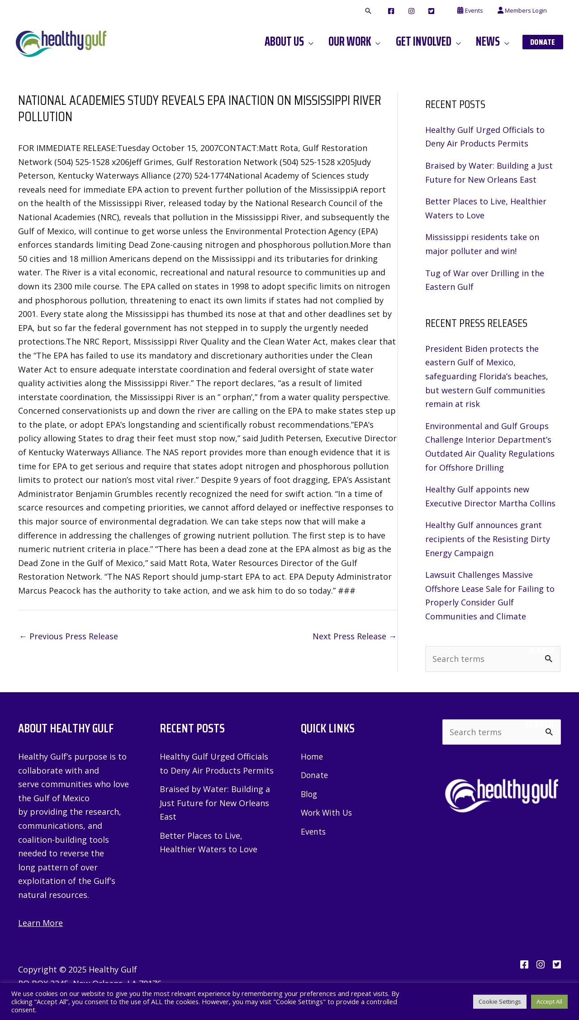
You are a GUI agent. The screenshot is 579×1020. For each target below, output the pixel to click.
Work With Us (328, 812)
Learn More (40, 922)
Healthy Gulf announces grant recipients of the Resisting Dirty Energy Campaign (487, 538)
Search (541, 650)
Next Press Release (355, 636)
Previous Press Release (68, 636)
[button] (382, 11)
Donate (315, 775)
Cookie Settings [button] (500, 1001)
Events (314, 831)
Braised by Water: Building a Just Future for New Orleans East (215, 803)
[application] (318, 42)
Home (312, 756)
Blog (309, 794)
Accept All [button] (549, 1001)
